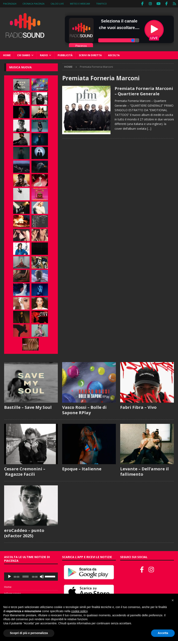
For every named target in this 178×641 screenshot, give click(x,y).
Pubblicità (65, 55)
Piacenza (81, 45)
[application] (31, 576)
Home (7, 55)
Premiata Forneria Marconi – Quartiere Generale (144, 90)
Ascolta (114, 55)
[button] (172, 600)
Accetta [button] (163, 633)
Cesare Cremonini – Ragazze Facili (24, 471)
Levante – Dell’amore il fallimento (144, 471)
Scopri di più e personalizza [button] (29, 633)
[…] (149, 128)
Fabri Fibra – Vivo (138, 407)
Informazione (12, 593)
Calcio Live (57, 3)
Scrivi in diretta (90, 55)
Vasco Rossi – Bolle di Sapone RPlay (84, 409)
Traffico (101, 3)
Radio (44, 55)
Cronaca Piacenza (33, 3)
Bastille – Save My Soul (28, 407)
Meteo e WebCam (80, 3)
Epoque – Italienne (81, 468)
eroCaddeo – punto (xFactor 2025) (24, 532)
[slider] (25, 576)
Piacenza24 (9, 3)
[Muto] (42, 576)
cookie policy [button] (79, 611)
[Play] (9, 576)
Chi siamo (23, 55)
